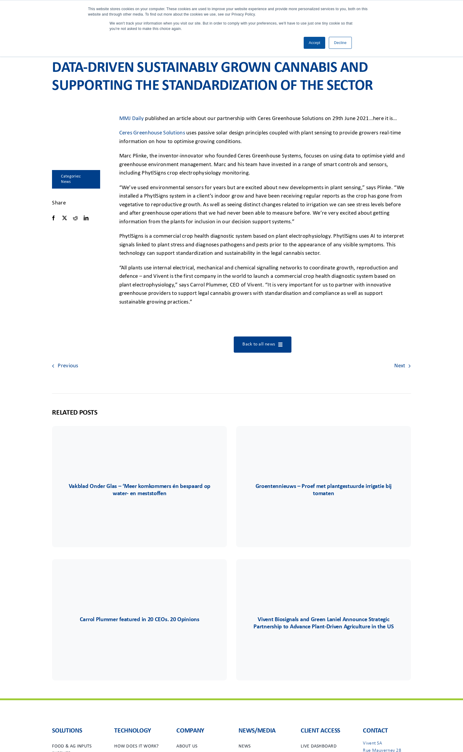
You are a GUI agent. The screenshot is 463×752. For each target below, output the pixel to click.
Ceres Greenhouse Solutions (152, 133)
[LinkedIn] (86, 218)
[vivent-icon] (139, 577)
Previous (68, 366)
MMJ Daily (131, 119)
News (66, 182)
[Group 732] (323, 444)
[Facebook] (53, 218)
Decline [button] (340, 43)
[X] (64, 218)
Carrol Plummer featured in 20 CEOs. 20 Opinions (139, 620)
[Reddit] (75, 218)
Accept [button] (314, 43)
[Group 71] (323, 577)
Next (399, 366)
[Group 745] (139, 444)
